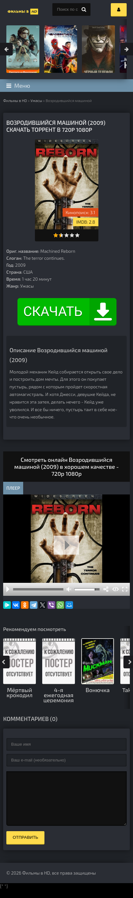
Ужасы (36, 100)
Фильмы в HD (15, 100)
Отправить (25, 846)
